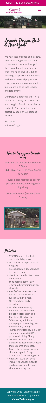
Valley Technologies (23, 399)
